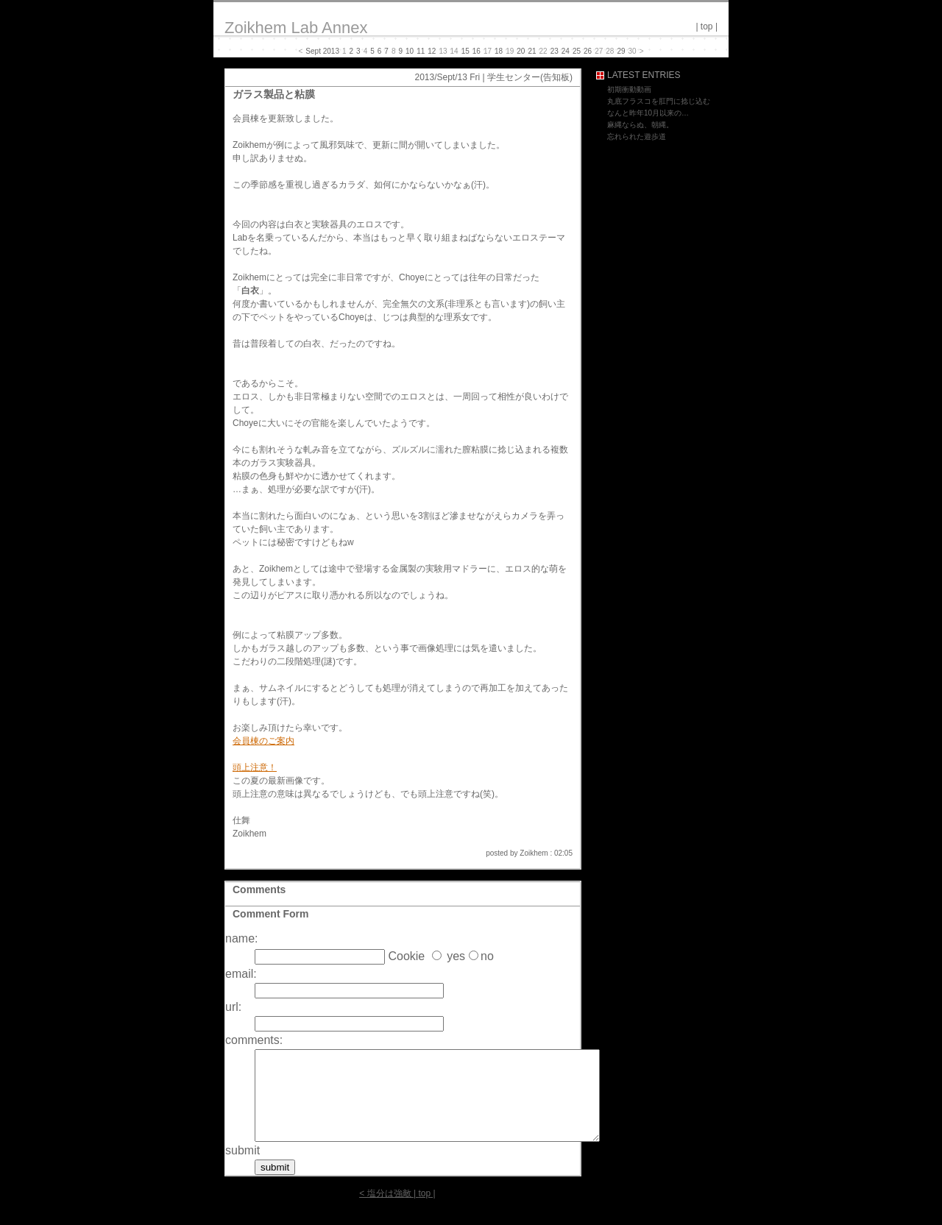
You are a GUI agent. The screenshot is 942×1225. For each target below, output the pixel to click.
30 (632, 51)
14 (454, 51)
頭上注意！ (255, 767)
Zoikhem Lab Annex (295, 27)
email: (241, 973)
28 (610, 51)
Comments (259, 889)
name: (241, 938)
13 (443, 51)
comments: (254, 1040)
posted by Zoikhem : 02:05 (529, 853)
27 (599, 51)
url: (233, 1007)
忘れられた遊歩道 (636, 136)
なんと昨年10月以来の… (648, 113)
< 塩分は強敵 (385, 1211)
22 (543, 51)
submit (242, 1168)
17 (488, 51)
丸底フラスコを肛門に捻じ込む (658, 101)
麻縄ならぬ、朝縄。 (640, 125)
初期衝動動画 (629, 89)
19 (510, 51)
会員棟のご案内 (263, 741)
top (707, 26)
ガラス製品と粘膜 (274, 94)
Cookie (406, 956)
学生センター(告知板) (530, 77)
